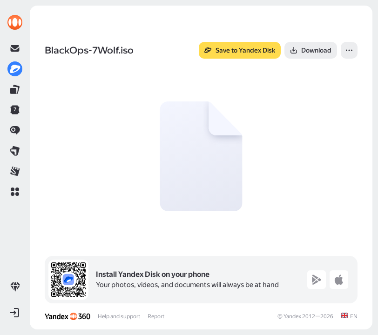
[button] (14, 191)
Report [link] (156, 316)
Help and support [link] (119, 316)
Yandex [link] (292, 316)
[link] (14, 22)
